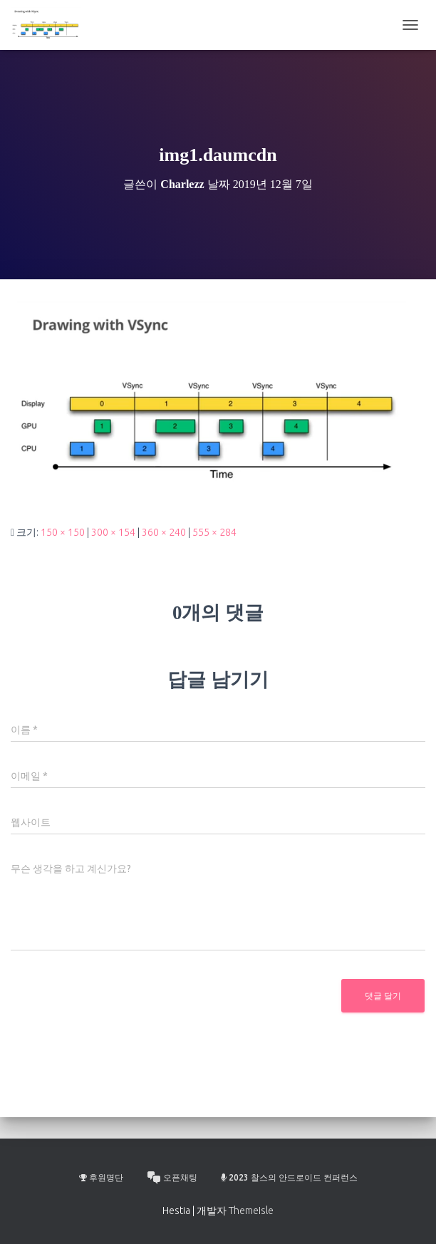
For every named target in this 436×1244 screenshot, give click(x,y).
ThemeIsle (251, 1210)
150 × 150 (63, 532)
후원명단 (101, 1177)
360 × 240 (164, 532)
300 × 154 (113, 532)
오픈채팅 (172, 1178)
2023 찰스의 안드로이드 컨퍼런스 (289, 1177)
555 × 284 (214, 532)
